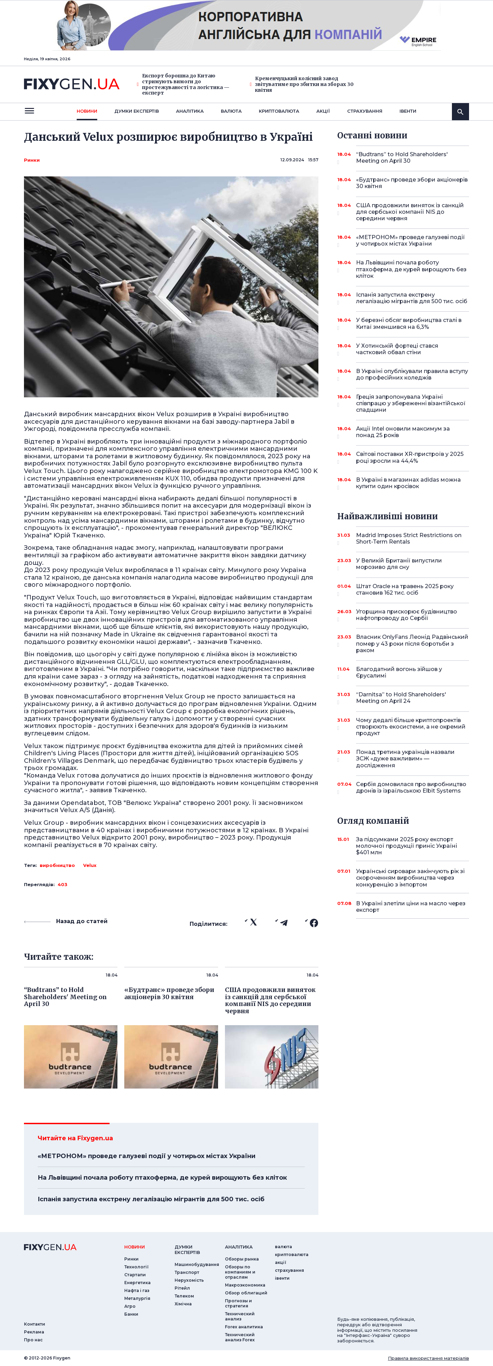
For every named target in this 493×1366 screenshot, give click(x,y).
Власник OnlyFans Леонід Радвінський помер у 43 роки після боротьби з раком (412, 643)
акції (323, 111)
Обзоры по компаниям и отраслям (240, 1272)
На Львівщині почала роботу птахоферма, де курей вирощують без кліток (162, 1177)
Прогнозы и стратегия (238, 1303)
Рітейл (182, 1288)
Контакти (34, 1324)
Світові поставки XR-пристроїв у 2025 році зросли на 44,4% (410, 458)
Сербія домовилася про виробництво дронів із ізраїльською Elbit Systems (411, 788)
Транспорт (187, 1272)
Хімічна (183, 1303)
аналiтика (239, 1247)
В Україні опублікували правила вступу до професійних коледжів (412, 375)
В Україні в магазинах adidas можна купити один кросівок (408, 483)
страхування (364, 111)
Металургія (137, 1298)
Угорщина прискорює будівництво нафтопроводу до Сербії (406, 615)
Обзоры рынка (242, 1259)
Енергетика (137, 1282)
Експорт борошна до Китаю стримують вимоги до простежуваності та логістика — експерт (183, 84)
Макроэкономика (245, 1285)
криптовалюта (279, 111)
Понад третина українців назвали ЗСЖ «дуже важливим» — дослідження (405, 758)
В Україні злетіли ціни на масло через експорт (411, 906)
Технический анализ (240, 1316)
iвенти (408, 111)
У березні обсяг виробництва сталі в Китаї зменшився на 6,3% (409, 324)
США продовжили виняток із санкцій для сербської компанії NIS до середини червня (410, 212)
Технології (136, 1266)
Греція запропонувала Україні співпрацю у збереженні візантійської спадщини (411, 403)
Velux (90, 865)
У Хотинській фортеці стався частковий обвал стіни (403, 350)
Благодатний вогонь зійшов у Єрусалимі (403, 673)
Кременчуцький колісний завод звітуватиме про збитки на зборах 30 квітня (302, 84)
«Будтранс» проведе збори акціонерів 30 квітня (412, 183)
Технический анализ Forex (240, 1337)
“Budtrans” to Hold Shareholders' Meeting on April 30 (403, 158)
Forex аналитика (244, 1326)
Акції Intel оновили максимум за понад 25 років (403, 432)
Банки (131, 1314)
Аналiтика (190, 111)
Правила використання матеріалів (428, 1358)
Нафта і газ (136, 1290)
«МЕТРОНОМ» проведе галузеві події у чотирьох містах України (146, 1156)
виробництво (57, 865)
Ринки (32, 160)
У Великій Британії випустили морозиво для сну (403, 564)
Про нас (33, 1339)
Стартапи (135, 1274)
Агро (130, 1306)
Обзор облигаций (246, 1292)
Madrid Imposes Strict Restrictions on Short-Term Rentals (409, 539)
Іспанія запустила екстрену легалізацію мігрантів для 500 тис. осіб (151, 1199)
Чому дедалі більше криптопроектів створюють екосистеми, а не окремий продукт (411, 726)
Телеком (184, 1296)
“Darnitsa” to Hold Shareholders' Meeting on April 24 (403, 698)
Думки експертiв (136, 111)
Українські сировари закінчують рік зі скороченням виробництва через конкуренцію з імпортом (410, 877)
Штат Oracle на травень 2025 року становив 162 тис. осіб (405, 590)
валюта (231, 111)
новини (87, 111)
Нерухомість (189, 1280)
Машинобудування (197, 1264)
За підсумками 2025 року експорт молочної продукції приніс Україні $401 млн (406, 846)
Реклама (34, 1331)
